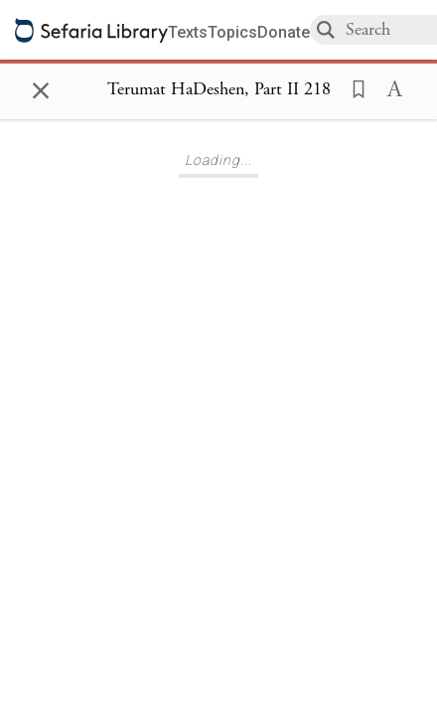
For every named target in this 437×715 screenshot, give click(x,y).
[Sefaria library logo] (91, 30)
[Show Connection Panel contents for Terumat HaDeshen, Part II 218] (219, 90)
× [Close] (41, 87)
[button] (352, 87)
